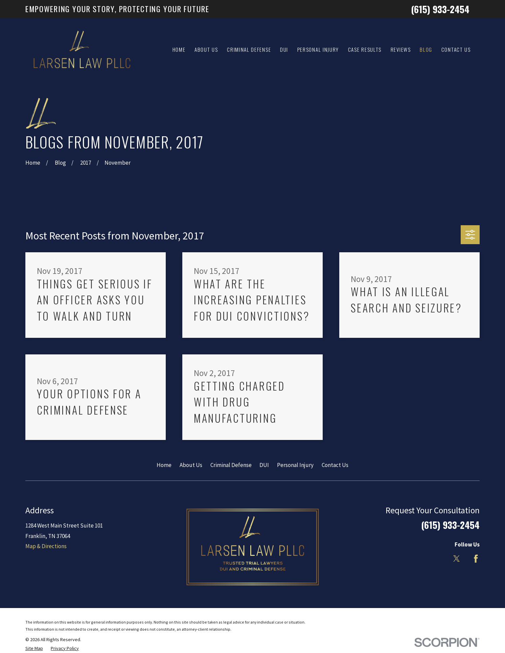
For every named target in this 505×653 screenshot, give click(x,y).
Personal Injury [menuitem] (318, 49)
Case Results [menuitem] (365, 49)
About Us (191, 465)
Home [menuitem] (179, 49)
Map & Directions (46, 546)
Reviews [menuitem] (401, 49)
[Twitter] (457, 559)
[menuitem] (34, 648)
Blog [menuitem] (426, 49)
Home (164, 465)
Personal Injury (295, 465)
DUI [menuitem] (284, 49)
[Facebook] (476, 559)
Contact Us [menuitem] (456, 49)
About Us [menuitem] (206, 49)
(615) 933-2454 (440, 9)
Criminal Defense (231, 465)
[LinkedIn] (438, 559)
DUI (264, 465)
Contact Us (335, 465)
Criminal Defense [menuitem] (249, 49)
